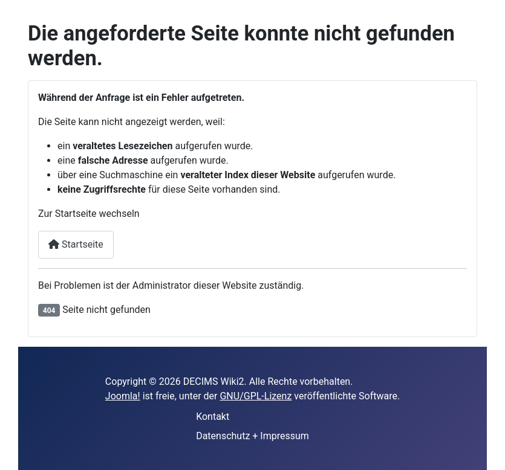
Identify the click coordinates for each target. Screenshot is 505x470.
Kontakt (212, 416)
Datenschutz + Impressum (252, 436)
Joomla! (122, 396)
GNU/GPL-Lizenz (256, 396)
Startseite (75, 244)
